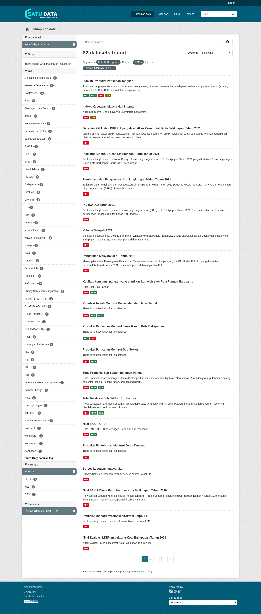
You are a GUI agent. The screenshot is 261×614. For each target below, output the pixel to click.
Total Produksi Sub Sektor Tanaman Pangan (113, 372)
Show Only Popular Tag (39, 458)
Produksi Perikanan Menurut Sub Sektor (110, 349)
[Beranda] (27, 29)
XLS (86, 95)
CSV (108, 95)
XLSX (93, 95)
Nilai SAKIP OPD (94, 423)
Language (175, 597)
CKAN (175, 591)
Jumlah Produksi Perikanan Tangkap (108, 81)
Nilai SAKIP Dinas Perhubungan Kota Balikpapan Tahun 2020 (125, 490)
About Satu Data (33, 587)
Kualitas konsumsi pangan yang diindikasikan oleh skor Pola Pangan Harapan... (138, 281)
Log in (231, 2)
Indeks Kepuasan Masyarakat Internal (108, 106)
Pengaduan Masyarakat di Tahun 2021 (109, 255)
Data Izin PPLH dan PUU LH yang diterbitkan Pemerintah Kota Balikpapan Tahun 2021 (142, 128)
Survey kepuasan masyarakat (103, 468)
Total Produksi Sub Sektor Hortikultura (109, 398)
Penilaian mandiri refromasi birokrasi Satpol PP (115, 516)
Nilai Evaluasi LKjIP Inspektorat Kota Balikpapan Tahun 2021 (124, 537)
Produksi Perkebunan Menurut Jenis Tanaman (114, 445)
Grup (177, 14)
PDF (101, 95)
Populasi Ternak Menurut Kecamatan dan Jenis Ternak (120, 303)
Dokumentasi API (142, 571)
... (161, 557)
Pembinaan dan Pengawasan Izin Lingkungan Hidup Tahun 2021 (127, 179)
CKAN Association (34, 596)
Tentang (189, 14)
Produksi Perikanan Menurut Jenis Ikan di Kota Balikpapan (123, 326)
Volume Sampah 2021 (97, 230)
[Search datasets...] (219, 14)
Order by (193, 52)
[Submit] (233, 14)
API (127, 571)
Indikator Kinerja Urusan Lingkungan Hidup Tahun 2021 (121, 153)
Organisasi (162, 14)
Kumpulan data (142, 14)
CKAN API (30, 591)
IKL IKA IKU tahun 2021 (99, 204)
